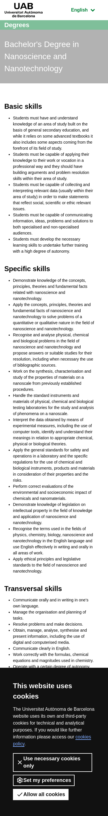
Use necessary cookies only (48, 762)
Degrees (16, 25)
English (87, 9)
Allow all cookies (40, 794)
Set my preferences (43, 780)
